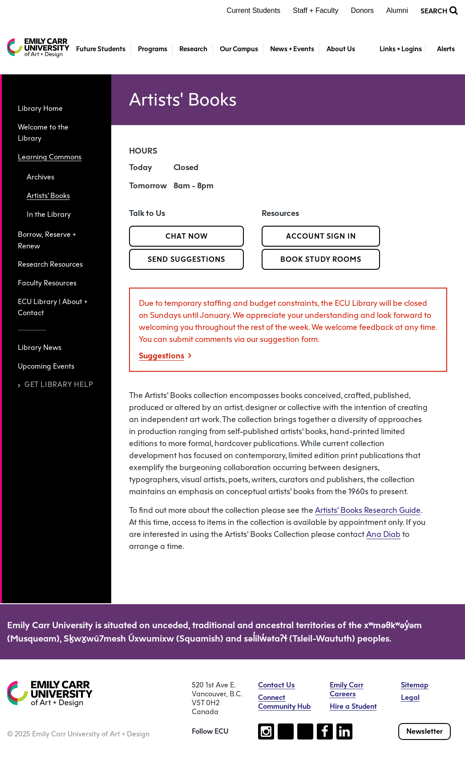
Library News (39, 347)
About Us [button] (341, 49)
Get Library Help (55, 384)
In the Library (49, 214)
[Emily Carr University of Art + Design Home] (38, 47)
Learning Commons (49, 157)
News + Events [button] (292, 49)
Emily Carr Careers (347, 689)
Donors (362, 10)
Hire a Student (353, 706)
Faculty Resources (47, 283)
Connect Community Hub (284, 702)
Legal (410, 697)
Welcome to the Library (43, 133)
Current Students (253, 10)
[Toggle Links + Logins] (395, 49)
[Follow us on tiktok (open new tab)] (286, 731)
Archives (40, 177)
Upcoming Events (46, 366)
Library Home (40, 108)
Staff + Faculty (315, 10)
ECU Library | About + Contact (52, 307)
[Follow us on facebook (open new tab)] (325, 731)
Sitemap (415, 685)
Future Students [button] (100, 49)
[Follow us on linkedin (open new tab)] (344, 731)
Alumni (397, 10)
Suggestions (165, 356)
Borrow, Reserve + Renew (47, 240)
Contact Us (276, 685)
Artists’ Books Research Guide (368, 510)
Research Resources (50, 264)
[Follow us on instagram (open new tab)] (266, 731)
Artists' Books (48, 195)
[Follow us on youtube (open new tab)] (305, 731)
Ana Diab (383, 534)
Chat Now (187, 236)
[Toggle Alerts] (441, 49)
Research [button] (193, 49)
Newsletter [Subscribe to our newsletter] (424, 731)
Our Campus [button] (239, 49)
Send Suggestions (186, 259)
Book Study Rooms (320, 259)
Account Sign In (321, 236)
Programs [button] (152, 49)
